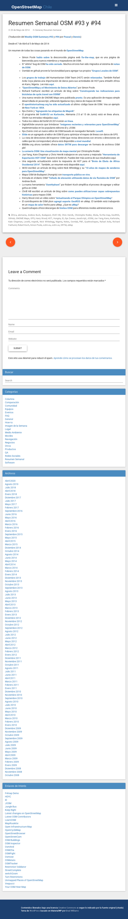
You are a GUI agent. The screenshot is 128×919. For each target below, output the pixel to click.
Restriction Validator (15, 866)
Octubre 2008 (12, 775)
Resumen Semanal (52, 30)
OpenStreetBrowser (15, 833)
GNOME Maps (23, 218)
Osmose (9, 856)
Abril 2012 (10, 644)
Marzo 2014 (11, 567)
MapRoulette (11, 823)
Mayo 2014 (11, 561)
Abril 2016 (10, 521)
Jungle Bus (10, 806)
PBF (81, 221)
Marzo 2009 (11, 758)
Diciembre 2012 (13, 618)
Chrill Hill (56, 215)
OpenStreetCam (13, 836)
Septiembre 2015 (13, 534)
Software (9, 462)
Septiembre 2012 (13, 628)
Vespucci (9, 883)
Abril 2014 (10, 564)
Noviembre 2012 (13, 621)
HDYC (8, 796)
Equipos (9, 409)
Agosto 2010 (11, 701)
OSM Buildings (12, 840)
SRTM (63, 225)
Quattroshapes (91, 221)
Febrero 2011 (12, 685)
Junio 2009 (11, 748)
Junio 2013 (11, 598)
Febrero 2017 (12, 507)
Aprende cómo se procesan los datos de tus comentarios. (83, 358)
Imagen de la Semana (16, 425)
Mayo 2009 (11, 751)
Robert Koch (23, 225)
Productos (10, 449)
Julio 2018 (10, 487)
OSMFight (10, 853)
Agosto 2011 (11, 668)
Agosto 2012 (11, 631)
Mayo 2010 (11, 711)
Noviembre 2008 (13, 771)
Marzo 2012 (11, 648)
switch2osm (11, 873)
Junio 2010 (11, 708)
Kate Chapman (15, 221)
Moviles (9, 435)
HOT (50, 218)
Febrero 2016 (12, 527)
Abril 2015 (10, 541)
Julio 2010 (10, 705)
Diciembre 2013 (13, 577)
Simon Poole (36, 225)
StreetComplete (13, 870)
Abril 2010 (10, 715)
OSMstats (10, 860)
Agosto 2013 (11, 591)
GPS (32, 218)
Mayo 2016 (11, 517)
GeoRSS (115, 215)
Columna (9, 399)
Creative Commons (67, 907)
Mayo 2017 (11, 504)
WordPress (35, 910)
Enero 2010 (11, 725)
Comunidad (11, 405)
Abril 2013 (10, 604)
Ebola (95, 215)
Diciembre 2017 (13, 497)
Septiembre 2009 (13, 738)
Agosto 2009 (11, 741)
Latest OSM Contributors (18, 816)
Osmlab (74, 221)
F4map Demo (12, 793)
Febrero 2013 (12, 611)
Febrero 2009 (12, 761)
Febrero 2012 (12, 651)
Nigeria (59, 221)
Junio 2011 (11, 674)
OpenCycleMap (13, 830)
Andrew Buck (34, 215)
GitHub (11, 218)
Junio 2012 (11, 638)
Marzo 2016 (11, 524)
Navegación (11, 439)
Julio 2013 (10, 594)
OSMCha (9, 850)
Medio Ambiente (13, 432)
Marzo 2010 (11, 718)
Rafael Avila (105, 221)
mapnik (34, 221)
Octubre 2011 (12, 664)
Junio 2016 (11, 514)
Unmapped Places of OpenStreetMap (24, 880)
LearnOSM (10, 820)
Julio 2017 (10, 501)
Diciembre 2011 (13, 658)
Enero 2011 (11, 688)
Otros (8, 446)
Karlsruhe (114, 218)
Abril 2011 (10, 678)
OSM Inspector (12, 843)
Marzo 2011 (11, 681)
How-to (9, 422)
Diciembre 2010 (13, 691)
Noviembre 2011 (13, 661)
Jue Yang (98, 218)
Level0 (27, 221)
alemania (22, 215)
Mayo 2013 (11, 601)
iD (63, 218)
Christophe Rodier (83, 215)
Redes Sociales (12, 456)
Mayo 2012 (11, 641)
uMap (70, 225)
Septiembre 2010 (13, 698)
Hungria (57, 218)
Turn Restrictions (13, 877)
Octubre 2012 (12, 624)
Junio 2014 (11, 557)
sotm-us (56, 225)
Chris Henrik (68, 215)
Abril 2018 (10, 491)
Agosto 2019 (11, 484)
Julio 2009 (10, 745)
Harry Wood (41, 218)
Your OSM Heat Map (15, 887)
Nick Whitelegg (47, 221)
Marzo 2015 (11, 544)
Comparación (12, 402)
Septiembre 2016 (13, 511)
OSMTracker (11, 863)
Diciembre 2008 (13, 768)
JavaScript (81, 218)
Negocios (10, 442)
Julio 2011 (10, 671)
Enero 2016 (11, 531)
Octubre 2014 (12, 551)
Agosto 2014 (11, 554)
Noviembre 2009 (13, 731)
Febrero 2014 (12, 571)
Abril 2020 (10, 480)
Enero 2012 (11, 654)
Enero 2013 (11, 614)
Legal (8, 429)
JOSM (90, 218)
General (38, 30)
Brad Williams (72, 910)
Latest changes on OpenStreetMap (23, 813)
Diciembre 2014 (13, 547)
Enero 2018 (11, 494)
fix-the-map (105, 215)
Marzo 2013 (11, 608)
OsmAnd (9, 846)
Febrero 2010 (12, 721)
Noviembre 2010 (13, 695)
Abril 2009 (10, 755)
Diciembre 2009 (13, 728)
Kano (106, 218)
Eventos (9, 412)
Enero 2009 (11, 765)
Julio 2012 (10, 634)
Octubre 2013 (12, 584)
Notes (66, 221)
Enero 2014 (11, 574)
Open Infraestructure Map (18, 826)
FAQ (7, 415)
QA (6, 452)
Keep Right (10, 810)
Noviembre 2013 (13, 581)
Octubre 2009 (12, 735)
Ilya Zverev (70, 218)
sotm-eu (47, 225)
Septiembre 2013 (13, 588)
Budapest (46, 215)
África (14, 215)
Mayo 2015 (11, 537)
